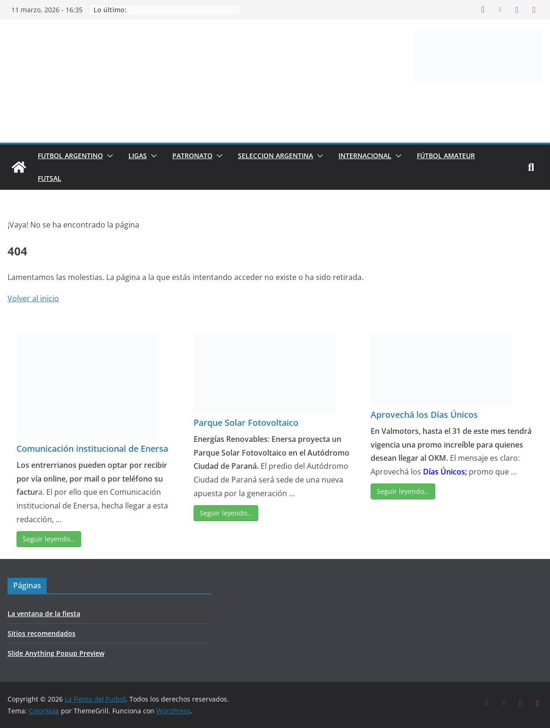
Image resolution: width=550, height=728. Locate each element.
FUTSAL (49, 178)
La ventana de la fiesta (44, 613)
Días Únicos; (445, 471)
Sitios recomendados (42, 633)
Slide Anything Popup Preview (56, 653)
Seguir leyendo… (49, 538)
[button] (108, 155)
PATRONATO (192, 155)
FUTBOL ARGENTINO (70, 155)
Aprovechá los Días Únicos (424, 414)
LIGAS (137, 155)
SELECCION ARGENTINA (275, 155)
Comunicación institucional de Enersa (92, 448)
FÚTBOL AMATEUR (446, 155)
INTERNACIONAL (364, 155)
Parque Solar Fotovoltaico (246, 422)
